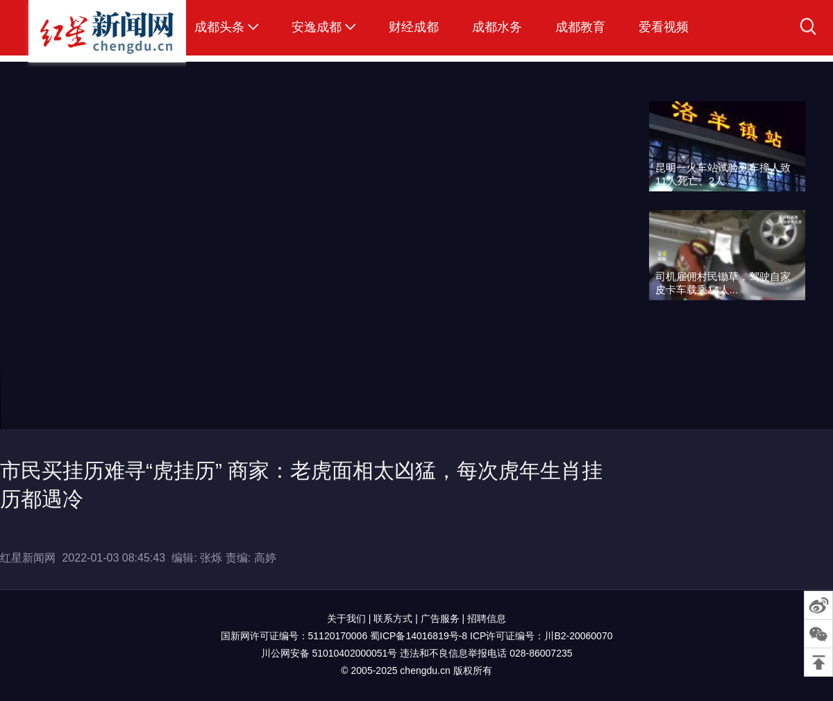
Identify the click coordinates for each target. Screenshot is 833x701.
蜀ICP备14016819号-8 (418, 635)
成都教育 (580, 27)
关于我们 (346, 618)
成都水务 (497, 27)
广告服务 (440, 618)
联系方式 (392, 618)
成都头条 (219, 27)
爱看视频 (664, 27)
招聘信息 (486, 618)
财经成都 (414, 27)
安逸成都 (317, 27)
